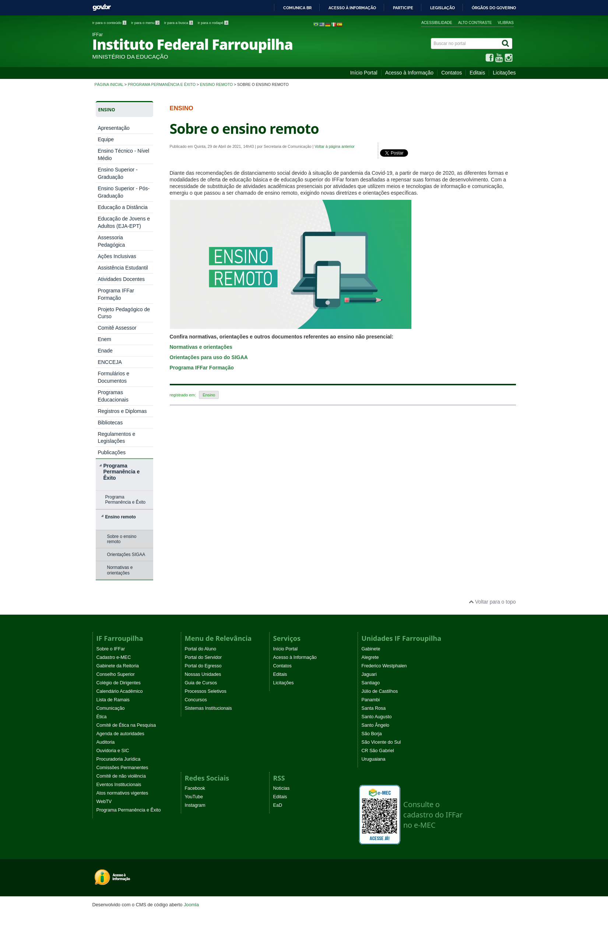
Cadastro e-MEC (113, 657)
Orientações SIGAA (126, 554)
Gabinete (371, 649)
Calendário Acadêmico (119, 691)
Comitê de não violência (121, 776)
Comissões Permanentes (122, 767)
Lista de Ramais (113, 699)
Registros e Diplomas (122, 411)
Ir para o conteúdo (109, 23)
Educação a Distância (122, 207)
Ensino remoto (216, 84)
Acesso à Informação (409, 73)
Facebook (195, 788)
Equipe (106, 139)
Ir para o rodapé (213, 23)
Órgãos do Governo (494, 7)
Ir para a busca (179, 23)
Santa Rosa (374, 708)
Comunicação (110, 708)
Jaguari (369, 674)
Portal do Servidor (203, 657)
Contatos (451, 73)
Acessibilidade (436, 23)
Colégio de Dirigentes (118, 682)
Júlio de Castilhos (380, 691)
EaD (277, 805)
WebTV (104, 801)
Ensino (209, 395)
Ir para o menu (146, 23)
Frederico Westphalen (384, 665)
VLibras (506, 23)
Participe (403, 7)
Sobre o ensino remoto (121, 539)
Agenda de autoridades (120, 733)
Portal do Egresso (203, 665)
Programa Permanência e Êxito (162, 84)
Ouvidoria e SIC (112, 750)
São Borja (372, 733)
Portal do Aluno (200, 649)
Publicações (112, 452)
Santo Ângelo (376, 725)
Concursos (196, 699)
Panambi (371, 699)
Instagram (195, 805)
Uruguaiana (374, 759)
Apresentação (113, 128)
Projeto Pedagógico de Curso (124, 312)
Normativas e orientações (120, 570)
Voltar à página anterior (334, 146)
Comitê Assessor (117, 328)
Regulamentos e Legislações (116, 437)
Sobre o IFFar (110, 649)
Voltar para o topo (492, 602)
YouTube (194, 796)
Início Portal (363, 73)
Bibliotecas (110, 422)
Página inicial (109, 84)
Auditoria (105, 742)
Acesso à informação (352, 7)
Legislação (442, 7)
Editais (477, 73)
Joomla (191, 904)
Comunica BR (297, 7)
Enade (105, 351)
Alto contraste (475, 23)
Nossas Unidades (203, 674)
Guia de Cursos (201, 682)
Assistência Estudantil (123, 268)
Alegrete (370, 657)
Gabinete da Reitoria (117, 665)
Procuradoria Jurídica (118, 759)
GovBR (101, 7)
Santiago (371, 682)
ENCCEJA (110, 362)
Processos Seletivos (205, 691)
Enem (104, 339)
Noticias (281, 788)
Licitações (504, 73)
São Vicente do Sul (381, 742)
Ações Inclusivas (117, 256)
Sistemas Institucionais (208, 708)
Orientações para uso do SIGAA (209, 357)
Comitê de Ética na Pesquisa (126, 725)
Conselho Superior (115, 674)
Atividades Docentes (121, 279)
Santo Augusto (377, 716)
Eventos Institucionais (118, 784)
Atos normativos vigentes (122, 793)
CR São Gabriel (378, 750)
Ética (101, 716)
